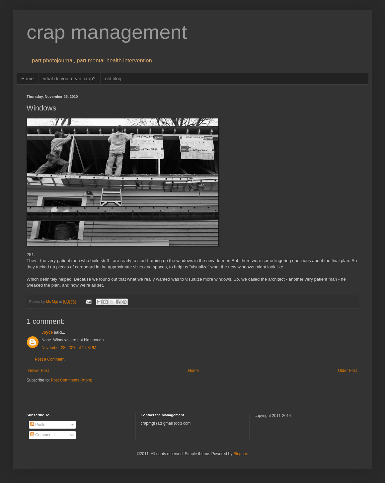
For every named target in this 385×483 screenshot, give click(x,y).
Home (27, 78)
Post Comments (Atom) (71, 380)
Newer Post (38, 370)
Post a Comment (49, 359)
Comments (42, 435)
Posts (37, 424)
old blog (113, 78)
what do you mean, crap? (69, 78)
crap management (107, 32)
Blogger (240, 453)
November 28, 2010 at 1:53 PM (68, 347)
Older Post (347, 370)
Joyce (47, 332)
